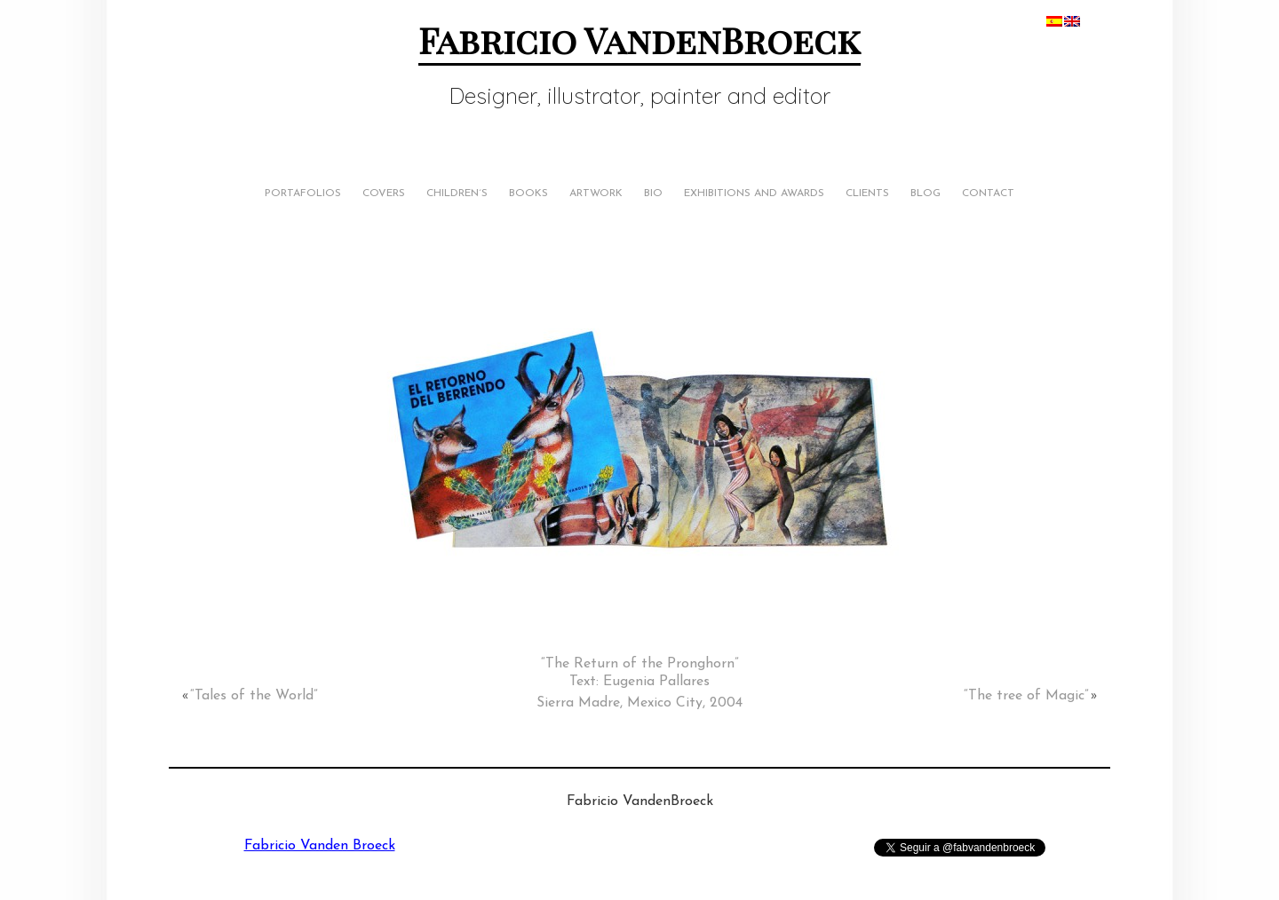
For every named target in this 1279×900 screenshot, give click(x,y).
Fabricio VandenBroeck (639, 39)
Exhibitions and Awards (754, 193)
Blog (925, 193)
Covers (383, 193)
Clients (867, 193)
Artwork (596, 193)
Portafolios (303, 193)
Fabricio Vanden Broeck (319, 846)
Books (528, 193)
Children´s (457, 193)
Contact (988, 193)
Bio (653, 193)
